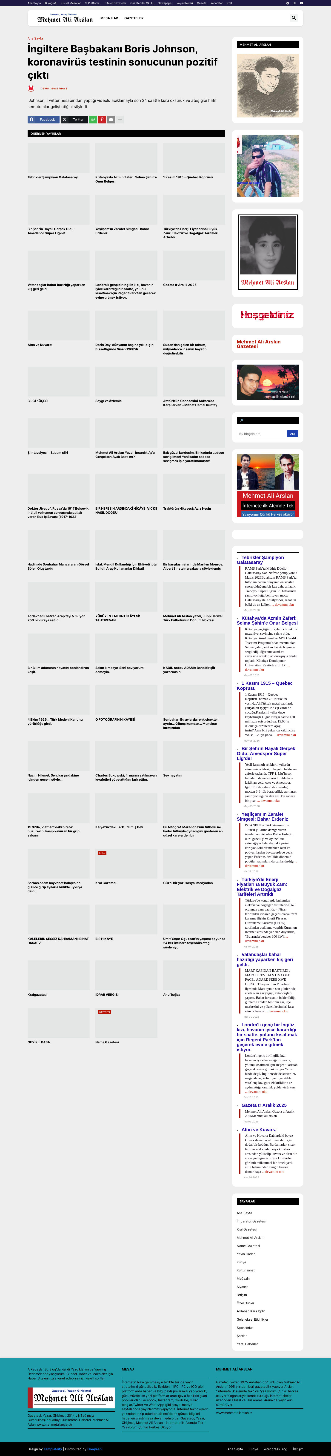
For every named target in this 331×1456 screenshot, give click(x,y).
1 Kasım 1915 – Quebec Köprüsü (188, 177)
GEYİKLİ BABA (39, 1042)
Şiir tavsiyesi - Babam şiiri (48, 452)
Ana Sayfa (34, 3)
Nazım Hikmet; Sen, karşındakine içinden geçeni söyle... (53, 777)
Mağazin (243, 1278)
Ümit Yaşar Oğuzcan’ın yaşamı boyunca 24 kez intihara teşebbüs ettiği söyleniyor (194, 943)
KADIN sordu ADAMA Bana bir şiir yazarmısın (189, 670)
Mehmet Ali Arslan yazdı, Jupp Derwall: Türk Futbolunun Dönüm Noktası (193, 618)
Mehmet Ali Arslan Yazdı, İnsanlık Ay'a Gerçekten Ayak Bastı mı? (125, 455)
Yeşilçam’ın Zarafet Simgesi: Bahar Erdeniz (122, 231)
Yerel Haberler (247, 1344)
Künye (241, 1262)
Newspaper (165, 3)
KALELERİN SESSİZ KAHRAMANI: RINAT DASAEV (58, 941)
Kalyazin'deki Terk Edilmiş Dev (119, 827)
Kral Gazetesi (105, 883)
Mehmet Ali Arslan (250, 1237)
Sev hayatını (172, 775)
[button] (294, 18)
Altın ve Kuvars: (40, 345)
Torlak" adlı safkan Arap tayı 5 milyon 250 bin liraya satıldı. (57, 618)
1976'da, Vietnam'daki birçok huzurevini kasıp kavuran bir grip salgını (54, 831)
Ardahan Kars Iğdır (251, 1311)
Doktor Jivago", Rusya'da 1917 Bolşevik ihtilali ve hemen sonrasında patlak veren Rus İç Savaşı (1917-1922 (58, 512)
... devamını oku (282, 604)
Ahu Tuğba (171, 994)
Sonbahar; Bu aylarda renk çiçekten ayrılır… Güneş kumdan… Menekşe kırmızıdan (191, 723)
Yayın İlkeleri (185, 3)
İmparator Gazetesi (251, 1221)
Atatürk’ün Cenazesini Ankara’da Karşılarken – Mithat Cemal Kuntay (190, 403)
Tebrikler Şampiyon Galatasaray (53, 177)
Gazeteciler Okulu (142, 3)
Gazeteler (133, 18)
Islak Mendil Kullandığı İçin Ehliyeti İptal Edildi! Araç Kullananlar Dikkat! (126, 566)
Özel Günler (245, 1303)
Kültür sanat (246, 1270)
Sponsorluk (245, 1328)
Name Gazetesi (107, 1042)
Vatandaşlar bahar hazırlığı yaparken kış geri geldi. (56, 287)
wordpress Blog (275, 1449)
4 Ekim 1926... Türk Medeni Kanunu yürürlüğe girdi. (55, 721)
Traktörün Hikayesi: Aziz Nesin (187, 508)
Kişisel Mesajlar (71, 3)
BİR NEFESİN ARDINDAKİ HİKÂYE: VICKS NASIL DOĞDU (126, 510)
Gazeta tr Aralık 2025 (180, 285)
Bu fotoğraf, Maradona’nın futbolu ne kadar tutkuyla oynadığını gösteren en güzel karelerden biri (193, 831)
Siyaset (242, 1287)
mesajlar (109, 18)
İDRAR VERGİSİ (107, 994)
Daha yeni (37, 1059)
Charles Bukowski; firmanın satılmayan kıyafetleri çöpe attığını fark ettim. (126, 777)
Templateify (53, 1449)
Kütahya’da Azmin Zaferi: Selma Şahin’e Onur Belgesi (126, 179)
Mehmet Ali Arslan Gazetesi (259, 344)
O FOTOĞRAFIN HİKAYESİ (115, 719)
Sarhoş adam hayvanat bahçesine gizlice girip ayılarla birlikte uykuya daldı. (55, 887)
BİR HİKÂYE (104, 939)
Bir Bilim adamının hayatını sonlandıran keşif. (58, 670)
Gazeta (201, 3)
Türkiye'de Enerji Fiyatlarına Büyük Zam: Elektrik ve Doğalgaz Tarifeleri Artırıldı (190, 233)
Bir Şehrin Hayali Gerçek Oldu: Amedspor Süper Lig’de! (51, 231)
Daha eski (215, 1059)
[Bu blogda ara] (262, 433)
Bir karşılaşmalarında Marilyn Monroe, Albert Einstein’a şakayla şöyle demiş (193, 566)
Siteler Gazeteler (115, 3)
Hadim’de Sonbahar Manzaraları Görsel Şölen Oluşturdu (58, 566)
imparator (217, 3)
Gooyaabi (95, 1449)
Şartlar (242, 1336)
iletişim (242, 1295)
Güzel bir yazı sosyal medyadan (188, 883)
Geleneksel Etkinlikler (252, 1319)
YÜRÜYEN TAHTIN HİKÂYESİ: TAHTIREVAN (117, 618)
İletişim (298, 1449)
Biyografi (51, 3)
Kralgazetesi (37, 994)
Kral (229, 3)
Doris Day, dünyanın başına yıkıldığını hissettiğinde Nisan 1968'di (124, 347)
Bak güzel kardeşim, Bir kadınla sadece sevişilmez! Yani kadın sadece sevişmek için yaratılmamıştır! (193, 457)
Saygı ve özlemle (108, 401)
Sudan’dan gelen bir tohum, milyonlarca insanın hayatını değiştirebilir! (185, 349)
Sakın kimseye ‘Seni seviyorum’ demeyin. (119, 670)
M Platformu (92, 3)
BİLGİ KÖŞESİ (38, 401)
